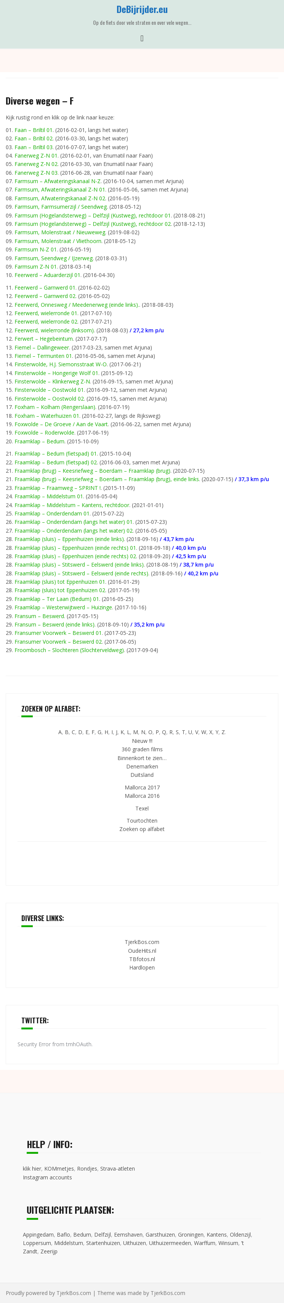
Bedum (82, 1234)
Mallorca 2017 (142, 787)
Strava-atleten (117, 1168)
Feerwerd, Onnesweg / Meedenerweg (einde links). (76, 304)
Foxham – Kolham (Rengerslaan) (54, 407)
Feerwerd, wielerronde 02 (45, 321)
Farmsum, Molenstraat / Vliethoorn (57, 241)
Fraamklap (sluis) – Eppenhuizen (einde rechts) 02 (75, 556)
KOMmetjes (59, 1168)
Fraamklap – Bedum (39, 441)
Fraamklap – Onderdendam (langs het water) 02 (73, 530)
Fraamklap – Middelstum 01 (48, 496)
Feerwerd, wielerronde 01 (45, 313)
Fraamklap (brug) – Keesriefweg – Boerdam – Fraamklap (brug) (92, 470)
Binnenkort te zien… (142, 758)
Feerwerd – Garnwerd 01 (44, 287)
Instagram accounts (47, 1177)
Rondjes (87, 1168)
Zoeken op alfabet (142, 829)
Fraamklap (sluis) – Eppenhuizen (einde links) (69, 539)
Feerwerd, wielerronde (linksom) (54, 330)
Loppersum (37, 1243)
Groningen (191, 1234)
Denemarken (142, 766)
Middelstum (68, 1243)
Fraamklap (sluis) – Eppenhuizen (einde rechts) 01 (75, 547)
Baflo (63, 1234)
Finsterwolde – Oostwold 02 (49, 398)
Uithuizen (134, 1243)
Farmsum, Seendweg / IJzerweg (53, 258)
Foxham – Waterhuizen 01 (46, 415)
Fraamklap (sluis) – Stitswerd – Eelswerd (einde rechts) (81, 573)
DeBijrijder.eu (142, 9)
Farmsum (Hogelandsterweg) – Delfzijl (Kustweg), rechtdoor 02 (92, 223)
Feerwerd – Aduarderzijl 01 (47, 275)
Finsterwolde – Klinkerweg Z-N (52, 381)
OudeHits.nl (142, 950)
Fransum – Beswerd (39, 616)
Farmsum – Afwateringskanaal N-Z (57, 181)
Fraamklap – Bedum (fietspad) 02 (55, 462)
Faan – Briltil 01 (33, 130)
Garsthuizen (160, 1234)
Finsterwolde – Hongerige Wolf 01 (56, 373)
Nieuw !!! (142, 740)
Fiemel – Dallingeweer (41, 347)
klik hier (32, 1168)
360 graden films (142, 749)
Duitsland (142, 774)
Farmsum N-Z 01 (35, 249)
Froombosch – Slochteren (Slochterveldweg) (69, 650)
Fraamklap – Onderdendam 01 (52, 513)
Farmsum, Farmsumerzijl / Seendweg (60, 206)
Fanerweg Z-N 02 (36, 164)
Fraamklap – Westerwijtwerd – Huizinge (63, 607)
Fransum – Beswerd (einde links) (54, 624)
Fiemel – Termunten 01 (43, 355)
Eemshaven (128, 1234)
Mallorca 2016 (142, 795)
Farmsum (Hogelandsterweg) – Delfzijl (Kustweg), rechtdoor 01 (92, 215)
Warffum (204, 1243)
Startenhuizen (103, 1243)
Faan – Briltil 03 (33, 147)
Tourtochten (142, 820)
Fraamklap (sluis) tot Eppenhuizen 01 (59, 581)
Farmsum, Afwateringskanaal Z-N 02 (59, 198)
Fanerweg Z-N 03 (36, 172)
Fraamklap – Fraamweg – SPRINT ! (57, 487)
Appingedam (38, 1234)
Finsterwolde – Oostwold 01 (49, 389)
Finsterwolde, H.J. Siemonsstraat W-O (60, 364)
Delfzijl (102, 1234)
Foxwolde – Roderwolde (44, 432)
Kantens (217, 1234)
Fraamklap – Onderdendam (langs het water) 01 (73, 521)
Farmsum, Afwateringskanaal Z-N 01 (59, 189)
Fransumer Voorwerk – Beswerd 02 (58, 641)
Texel (142, 808)
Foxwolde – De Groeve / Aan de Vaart (61, 424)
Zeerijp (49, 1251)
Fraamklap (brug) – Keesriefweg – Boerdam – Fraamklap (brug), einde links (106, 479)
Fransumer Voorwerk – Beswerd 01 (58, 632)
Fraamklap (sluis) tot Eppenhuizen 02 (59, 590)
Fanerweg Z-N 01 (36, 155)
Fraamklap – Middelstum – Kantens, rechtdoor (71, 505)
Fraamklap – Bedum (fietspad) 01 (55, 453)
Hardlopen (142, 967)
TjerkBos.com (142, 941)
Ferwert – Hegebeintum (43, 338)
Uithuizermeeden (170, 1243)
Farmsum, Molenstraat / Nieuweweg (59, 232)
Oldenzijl (240, 1234)
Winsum (228, 1243)
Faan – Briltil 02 (33, 138)
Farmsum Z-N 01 (35, 266)
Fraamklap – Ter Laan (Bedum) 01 (56, 598)
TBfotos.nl (142, 959)
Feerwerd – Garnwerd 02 (44, 296)
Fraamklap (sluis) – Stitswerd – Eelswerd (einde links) (79, 564)
